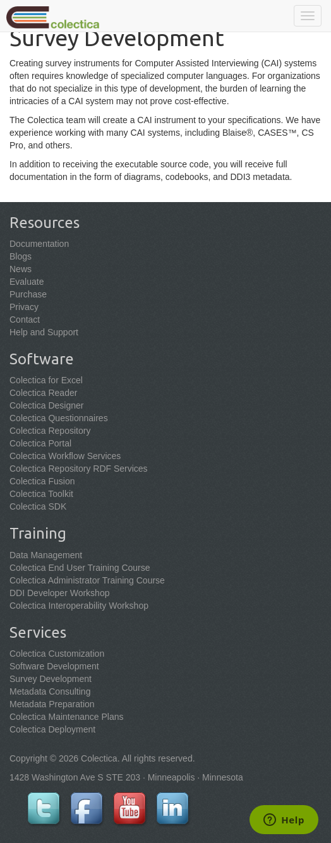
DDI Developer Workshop (59, 593)
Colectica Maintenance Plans (66, 717)
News (20, 269)
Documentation (39, 244)
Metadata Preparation (52, 704)
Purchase (28, 294)
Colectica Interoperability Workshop (78, 606)
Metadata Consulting (49, 691)
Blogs (20, 256)
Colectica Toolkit (41, 494)
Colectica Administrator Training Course (87, 580)
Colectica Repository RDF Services (78, 468)
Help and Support (43, 332)
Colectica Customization (56, 654)
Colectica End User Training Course (79, 568)
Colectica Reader (43, 393)
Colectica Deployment (52, 729)
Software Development (54, 666)
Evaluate (26, 282)
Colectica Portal (40, 443)
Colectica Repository (49, 431)
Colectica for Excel (46, 380)
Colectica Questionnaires (58, 418)
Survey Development (50, 679)
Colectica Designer (46, 405)
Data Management (45, 555)
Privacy (24, 307)
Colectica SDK (37, 506)
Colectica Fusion (42, 481)
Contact (24, 319)
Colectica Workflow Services (65, 456)
